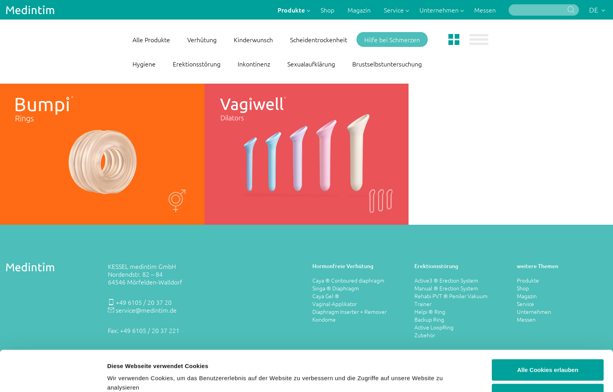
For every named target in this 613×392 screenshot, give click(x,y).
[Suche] (544, 10)
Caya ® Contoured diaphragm (348, 280)
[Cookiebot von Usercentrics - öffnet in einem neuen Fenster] (50, 377)
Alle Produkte (151, 39)
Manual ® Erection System (446, 288)
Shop (327, 9)
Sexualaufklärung (311, 63)
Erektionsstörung (196, 63)
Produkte (292, 9)
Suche (571, 9)
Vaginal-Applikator (334, 304)
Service (394, 9)
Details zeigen (416, 376)
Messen (485, 9)
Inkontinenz (254, 63)
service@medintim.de (146, 310)
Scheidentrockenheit (318, 39)
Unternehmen (439, 9)
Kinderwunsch (253, 39)
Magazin (359, 9)
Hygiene (144, 63)
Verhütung (202, 39)
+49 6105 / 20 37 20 (144, 302)
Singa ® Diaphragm (335, 288)
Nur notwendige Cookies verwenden (547, 360)
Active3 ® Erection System (446, 280)
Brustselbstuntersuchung (387, 63)
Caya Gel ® (325, 296)
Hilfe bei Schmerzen (392, 39)
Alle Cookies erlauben (548, 331)
